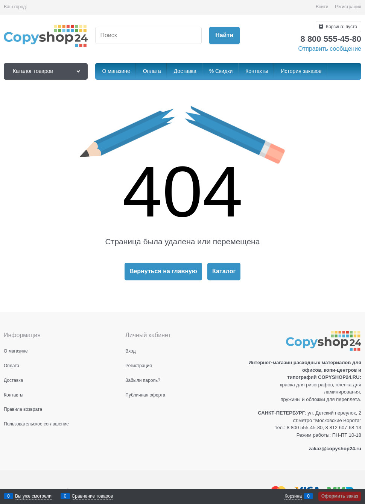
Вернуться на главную (163, 271)
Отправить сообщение (329, 48)
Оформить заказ (339, 496)
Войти (322, 6)
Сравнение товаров (92, 496)
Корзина (293, 496)
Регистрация (348, 6)
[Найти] (224, 35)
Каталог (224, 271)
